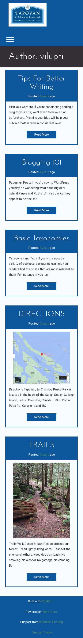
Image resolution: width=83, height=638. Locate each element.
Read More (41, 134)
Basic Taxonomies (41, 238)
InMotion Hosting (51, 622)
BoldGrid (47, 601)
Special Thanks (42, 632)
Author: (36, 56)
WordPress (50, 612)
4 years (44, 96)
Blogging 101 (42, 162)
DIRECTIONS (41, 314)
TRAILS (42, 445)
